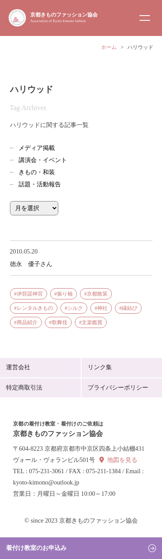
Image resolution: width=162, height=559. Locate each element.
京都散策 (97, 294)
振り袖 (65, 294)
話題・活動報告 (40, 184)
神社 (102, 308)
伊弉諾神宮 (30, 294)
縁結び (129, 308)
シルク (75, 308)
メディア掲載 (37, 148)
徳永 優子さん (31, 263)
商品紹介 (27, 322)
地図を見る (122, 460)
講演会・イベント (43, 160)
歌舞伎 (59, 322)
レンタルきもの (35, 308)
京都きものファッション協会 (64, 17)
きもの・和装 (37, 172)
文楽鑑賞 (92, 322)
